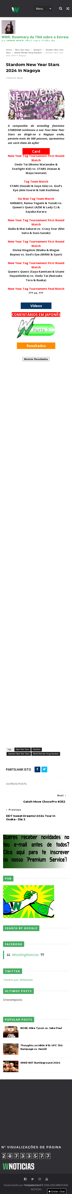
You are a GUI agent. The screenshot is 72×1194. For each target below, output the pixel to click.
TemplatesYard (32, 1185)
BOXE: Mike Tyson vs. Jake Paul (41, 1028)
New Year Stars (22, 50)
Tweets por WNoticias (18, 980)
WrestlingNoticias (25, 954)
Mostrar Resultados (36, 359)
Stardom (37, 50)
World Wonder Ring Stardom (28, 52)
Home (9, 50)
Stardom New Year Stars (18, 753)
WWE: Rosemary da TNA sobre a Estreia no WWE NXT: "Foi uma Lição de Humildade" (35, 40)
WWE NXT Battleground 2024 (40, 1062)
